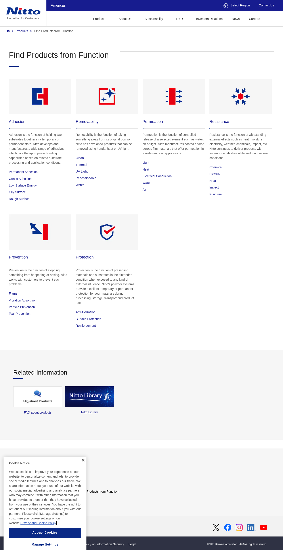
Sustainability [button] (154, 19)
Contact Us (266, 5)
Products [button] (99, 19)
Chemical (215, 167)
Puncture (215, 194)
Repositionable (86, 178)
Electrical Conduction (157, 176)
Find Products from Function (53, 31)
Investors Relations (209, 19)
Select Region (237, 5)
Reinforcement (86, 325)
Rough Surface (19, 199)
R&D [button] (179, 19)
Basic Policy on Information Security (99, 544)
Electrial (214, 174)
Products (22, 31)
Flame (13, 293)
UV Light (82, 171)
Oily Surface (17, 192)
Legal (132, 544)
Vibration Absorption (22, 300)
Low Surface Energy (23, 185)
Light (146, 162)
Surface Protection (88, 319)
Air (144, 189)
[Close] (83, 470)
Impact (214, 187)
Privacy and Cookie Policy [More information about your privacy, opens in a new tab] (38, 532)
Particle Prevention (22, 307)
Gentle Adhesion (20, 179)
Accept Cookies (45, 542)
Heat (146, 169)
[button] (271, 18)
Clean (80, 158)
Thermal (81, 165)
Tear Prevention (20, 313)
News (236, 19)
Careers (254, 19)
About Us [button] (125, 19)
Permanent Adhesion (23, 172)
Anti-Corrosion (85, 312)
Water (80, 185)
